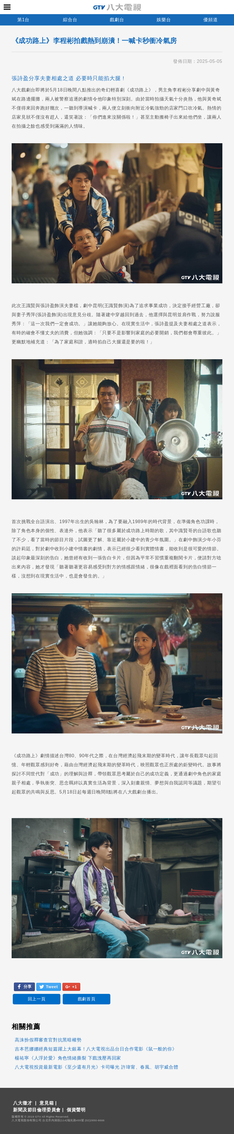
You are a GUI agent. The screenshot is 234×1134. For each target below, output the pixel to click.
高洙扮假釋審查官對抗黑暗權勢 (48, 1039)
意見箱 (46, 1103)
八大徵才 (22, 1103)
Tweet (48, 987)
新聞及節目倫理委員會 (37, 1109)
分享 (24, 986)
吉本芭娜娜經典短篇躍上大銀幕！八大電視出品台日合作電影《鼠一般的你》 (96, 1049)
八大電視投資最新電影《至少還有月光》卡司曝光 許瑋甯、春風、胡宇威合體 (96, 1067)
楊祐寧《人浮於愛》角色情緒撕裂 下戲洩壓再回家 (68, 1058)
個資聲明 (76, 1109)
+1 (71, 987)
